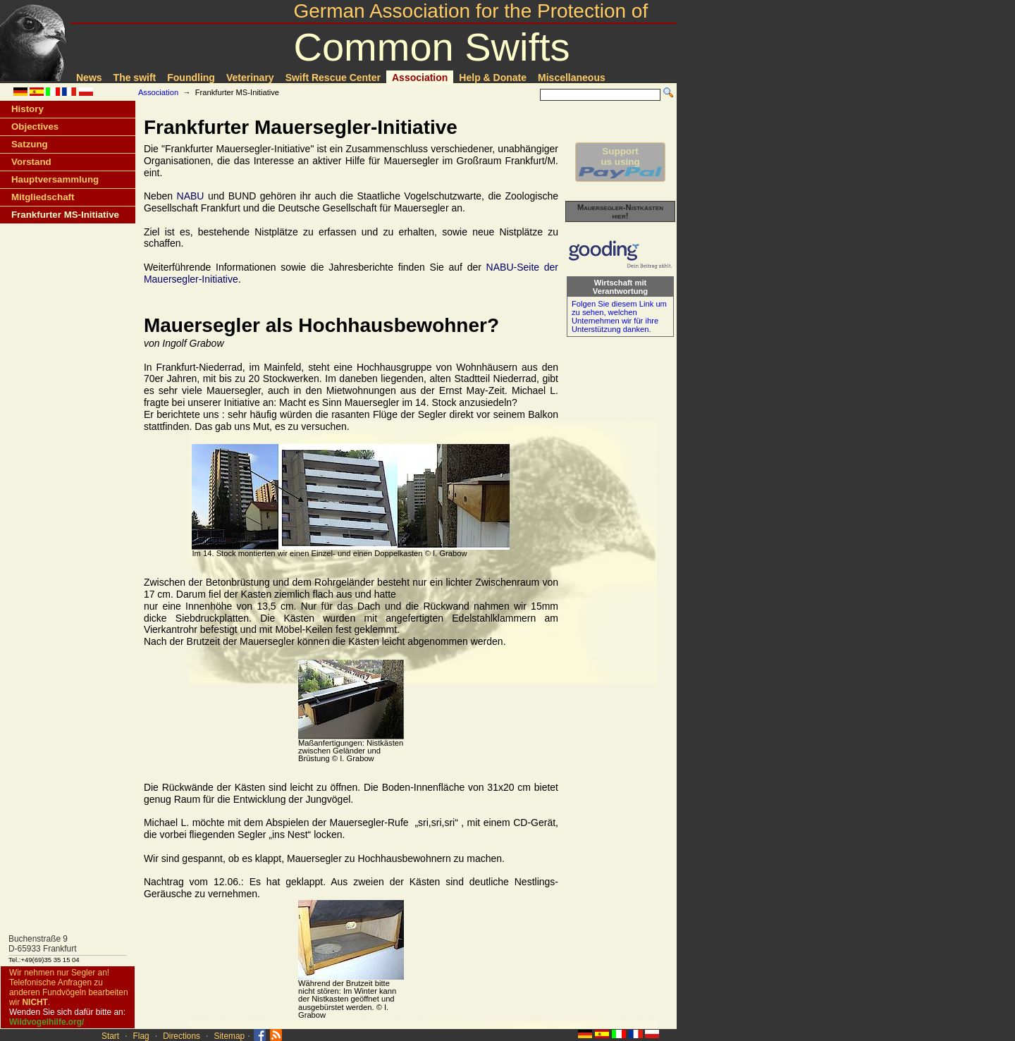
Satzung (29, 144)
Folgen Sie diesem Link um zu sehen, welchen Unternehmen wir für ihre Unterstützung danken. (619, 316)
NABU (190, 196)
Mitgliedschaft (42, 197)
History (27, 109)
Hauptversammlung (55, 179)
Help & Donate (493, 77)
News (89, 77)
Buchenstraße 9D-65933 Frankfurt (42, 944)
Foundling (191, 77)
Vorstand (31, 161)
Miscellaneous (571, 77)
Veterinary (250, 77)
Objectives (35, 126)
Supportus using (620, 162)
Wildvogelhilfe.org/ (46, 1022)
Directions (181, 1036)
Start (110, 1036)
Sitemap (229, 1036)
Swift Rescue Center (333, 77)
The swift (134, 77)
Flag (141, 1036)
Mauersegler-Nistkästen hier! (620, 211)
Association (420, 77)
